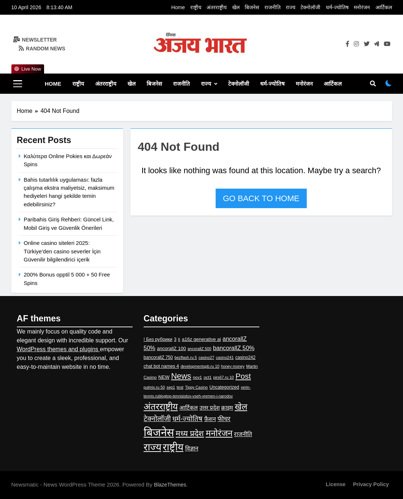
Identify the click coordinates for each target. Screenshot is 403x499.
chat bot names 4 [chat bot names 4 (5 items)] (161, 366)
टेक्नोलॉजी (310, 7)
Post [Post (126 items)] (243, 376)
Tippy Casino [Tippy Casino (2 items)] (196, 387)
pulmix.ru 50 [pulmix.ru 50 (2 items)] (154, 387)
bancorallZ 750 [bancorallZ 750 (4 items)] (158, 357)
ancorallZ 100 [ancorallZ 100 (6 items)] (171, 348)
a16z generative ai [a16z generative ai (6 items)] (201, 339)
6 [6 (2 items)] (179, 339)
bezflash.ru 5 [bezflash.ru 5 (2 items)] (185, 357)
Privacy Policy (371, 484)
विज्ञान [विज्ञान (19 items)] (191, 448)
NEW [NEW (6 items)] (163, 377)
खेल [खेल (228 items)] (241, 406)
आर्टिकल (383, 7)
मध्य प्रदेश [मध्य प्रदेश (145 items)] (190, 433)
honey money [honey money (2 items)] (233, 366)
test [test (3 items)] (180, 387)
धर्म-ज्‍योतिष (337, 7)
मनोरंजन (362, 7)
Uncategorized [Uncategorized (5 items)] (224, 387)
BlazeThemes (170, 485)
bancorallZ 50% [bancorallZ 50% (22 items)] (234, 348)
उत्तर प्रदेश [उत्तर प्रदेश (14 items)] (209, 407)
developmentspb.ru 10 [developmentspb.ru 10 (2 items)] (200, 366)
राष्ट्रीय (195, 7)
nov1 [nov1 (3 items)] (197, 377)
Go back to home (261, 198)
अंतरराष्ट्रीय (216, 7)
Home (178, 7)
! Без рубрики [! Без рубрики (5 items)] (158, 339)
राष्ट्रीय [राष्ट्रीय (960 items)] (173, 447)
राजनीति (273, 7)
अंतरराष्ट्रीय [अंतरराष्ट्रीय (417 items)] (161, 406)
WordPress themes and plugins (58, 349)
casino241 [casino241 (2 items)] (225, 357)
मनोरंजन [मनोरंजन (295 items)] (219, 433)
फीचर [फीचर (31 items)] (223, 419)
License (336, 484)
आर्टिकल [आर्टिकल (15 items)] (188, 407)
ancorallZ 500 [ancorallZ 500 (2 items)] (200, 348)
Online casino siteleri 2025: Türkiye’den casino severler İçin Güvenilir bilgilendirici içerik (62, 251)
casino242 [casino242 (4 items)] (245, 357)
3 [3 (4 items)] (175, 339)
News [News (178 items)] (181, 376)
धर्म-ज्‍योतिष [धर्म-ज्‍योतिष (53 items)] (187, 419)
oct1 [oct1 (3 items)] (208, 377)
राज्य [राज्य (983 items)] (152, 447)
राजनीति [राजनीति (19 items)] (243, 434)
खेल (236, 7)
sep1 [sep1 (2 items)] (170, 387)
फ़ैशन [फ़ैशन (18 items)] (210, 419)
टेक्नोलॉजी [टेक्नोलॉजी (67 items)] (157, 419)
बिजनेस (252, 7)
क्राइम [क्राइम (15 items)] (227, 407)
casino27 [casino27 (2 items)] (206, 357)
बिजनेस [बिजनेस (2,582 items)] (159, 432)
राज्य (290, 7)
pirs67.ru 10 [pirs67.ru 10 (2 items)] (223, 377)
